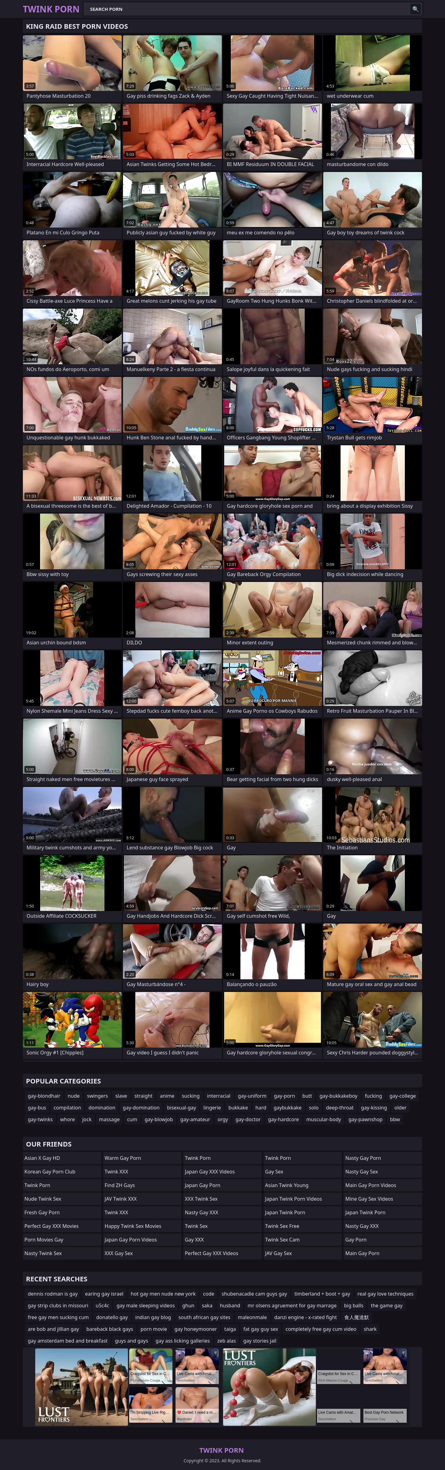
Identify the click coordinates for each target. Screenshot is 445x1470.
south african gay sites (204, 1317)
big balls (353, 1305)
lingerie (212, 1107)
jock (86, 1119)
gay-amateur (195, 1119)
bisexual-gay (181, 1107)
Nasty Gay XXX (201, 1212)
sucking (191, 1095)
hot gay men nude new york (163, 1293)
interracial (219, 1095)
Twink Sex (196, 1226)
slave (121, 1095)
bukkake (238, 1107)
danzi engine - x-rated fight (305, 1317)
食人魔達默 (356, 1317)
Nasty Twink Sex (43, 1253)
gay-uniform (252, 1095)
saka (207, 1305)
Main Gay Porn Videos (370, 1185)
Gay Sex (274, 1171)
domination (101, 1107)
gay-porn (284, 1095)
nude (74, 1095)
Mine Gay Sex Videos (369, 1198)
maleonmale (252, 1317)
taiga (230, 1329)
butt (307, 1095)
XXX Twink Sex (201, 1198)
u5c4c (102, 1305)
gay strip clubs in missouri (58, 1305)
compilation (67, 1107)
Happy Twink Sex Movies (133, 1226)
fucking (373, 1095)
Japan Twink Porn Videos (293, 1198)
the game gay (387, 1305)
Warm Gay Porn (123, 1158)
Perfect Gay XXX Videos (211, 1253)
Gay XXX (194, 1239)
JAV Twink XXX (121, 1198)
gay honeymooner (196, 1329)
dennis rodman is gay (53, 1293)
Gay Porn (356, 1239)
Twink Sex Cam (282, 1239)
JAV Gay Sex (278, 1253)
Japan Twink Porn (285, 1212)
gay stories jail (259, 1340)
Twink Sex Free (282, 1226)
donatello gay (112, 1317)
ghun (188, 1305)
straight (143, 1095)
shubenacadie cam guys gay (254, 1293)
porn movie (154, 1329)
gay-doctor (248, 1119)
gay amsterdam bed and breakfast (68, 1340)
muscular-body (323, 1119)
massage (109, 1119)
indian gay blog (153, 1317)
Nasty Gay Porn (363, 1158)
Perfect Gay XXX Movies (51, 1226)
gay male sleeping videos (146, 1305)
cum (132, 1119)
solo (314, 1107)
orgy (223, 1119)
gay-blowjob (159, 1119)
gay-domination (141, 1107)
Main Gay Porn (362, 1253)
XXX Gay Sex (119, 1253)
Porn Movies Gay (43, 1239)
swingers (97, 1095)
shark (370, 1329)
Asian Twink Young (286, 1185)
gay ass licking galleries (182, 1340)
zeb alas (226, 1340)
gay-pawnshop (366, 1119)
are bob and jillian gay (53, 1329)
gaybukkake (288, 1107)
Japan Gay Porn (202, 1185)
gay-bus (37, 1107)
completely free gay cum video (321, 1329)
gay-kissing (374, 1107)
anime (167, 1095)
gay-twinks (40, 1119)
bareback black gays (109, 1329)
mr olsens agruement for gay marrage (292, 1305)
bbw (395, 1119)
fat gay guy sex (261, 1329)
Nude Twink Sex (42, 1198)
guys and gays (131, 1340)
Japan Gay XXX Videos (210, 1171)
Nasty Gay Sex (361, 1171)
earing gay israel (104, 1293)
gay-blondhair (44, 1095)
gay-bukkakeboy (339, 1095)
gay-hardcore (283, 1119)
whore (67, 1119)
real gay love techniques (385, 1293)
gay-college (402, 1095)
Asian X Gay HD (42, 1158)
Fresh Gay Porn (42, 1212)
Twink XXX (116, 1171)
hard (261, 1107)
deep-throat (340, 1107)
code (208, 1293)
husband (230, 1305)
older (400, 1107)
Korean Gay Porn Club (49, 1171)
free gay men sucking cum (58, 1317)
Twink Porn (37, 1185)
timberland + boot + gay (322, 1293)
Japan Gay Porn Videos (131, 1239)
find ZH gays (120, 1185)
